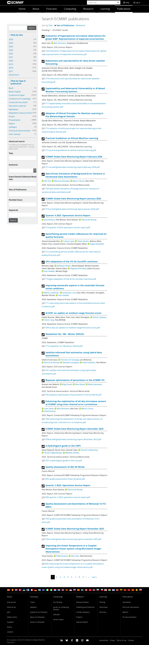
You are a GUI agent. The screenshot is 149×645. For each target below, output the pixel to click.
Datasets (33, 607)
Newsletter (126, 602)
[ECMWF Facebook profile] (71, 640)
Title (11, 153)
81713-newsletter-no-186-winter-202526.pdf (63, 346)
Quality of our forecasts (38, 612)
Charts (32, 602)
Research (88, 8)
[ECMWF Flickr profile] (77, 640)
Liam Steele (49, 408)
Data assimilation (82, 602)
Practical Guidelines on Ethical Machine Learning (71, 138)
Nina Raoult (80, 384)
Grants (9, 627)
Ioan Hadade (49, 271)
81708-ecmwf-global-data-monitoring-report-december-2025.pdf (72, 439)
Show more (14, 74)
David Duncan (50, 411)
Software (56, 614)
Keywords (13, 210)
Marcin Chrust (78, 181)
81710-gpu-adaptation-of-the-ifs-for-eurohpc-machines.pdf (70, 279)
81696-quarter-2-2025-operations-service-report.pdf (67, 497)
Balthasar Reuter (64, 265)
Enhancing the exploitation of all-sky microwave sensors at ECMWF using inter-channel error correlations (75, 403)
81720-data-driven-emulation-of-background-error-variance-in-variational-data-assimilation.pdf (71, 190)
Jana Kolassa (49, 219)
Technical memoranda (130, 607)
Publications (123, 8)
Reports (125, 612)
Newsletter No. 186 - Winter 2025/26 (64, 334)
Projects (79, 617)
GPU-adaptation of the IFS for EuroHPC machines (71, 261)
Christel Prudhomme (89, 450)
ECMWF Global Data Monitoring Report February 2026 (73, 156)
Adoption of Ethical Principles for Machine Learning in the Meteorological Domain (74, 115)
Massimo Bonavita (61, 181)
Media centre (12, 617)
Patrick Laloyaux (99, 317)
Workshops (103, 607)
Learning (105, 8)
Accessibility (103, 640)
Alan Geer (75, 556)
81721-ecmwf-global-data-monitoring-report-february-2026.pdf (72, 167)
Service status (58, 619)
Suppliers (10, 622)
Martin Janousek (95, 384)
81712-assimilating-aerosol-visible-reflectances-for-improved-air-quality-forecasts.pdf (71, 253)
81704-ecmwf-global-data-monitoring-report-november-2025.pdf (72, 539)
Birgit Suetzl (67, 384)
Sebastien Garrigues (71, 362)
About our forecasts (37, 617)
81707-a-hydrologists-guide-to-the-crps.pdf (63, 460)
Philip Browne (62, 556)
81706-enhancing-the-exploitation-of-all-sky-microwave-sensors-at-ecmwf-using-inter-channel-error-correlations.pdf (72, 421)
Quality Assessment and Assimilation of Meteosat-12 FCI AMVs (75, 505)
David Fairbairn (88, 362)
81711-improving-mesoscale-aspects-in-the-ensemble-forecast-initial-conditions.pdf (73, 305)
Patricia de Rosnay (88, 219)
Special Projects (82, 622)
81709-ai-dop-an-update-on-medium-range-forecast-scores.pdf (72, 327)
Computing (70, 8)
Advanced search (17, 141)
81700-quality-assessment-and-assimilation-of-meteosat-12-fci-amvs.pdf (71, 520)
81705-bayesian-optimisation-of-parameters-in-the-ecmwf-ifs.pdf (72, 394)
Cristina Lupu (68, 241)
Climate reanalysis (83, 612)
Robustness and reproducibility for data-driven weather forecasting (75, 62)
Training (102, 602)
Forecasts (51, 8)
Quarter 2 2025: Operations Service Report (67, 485)
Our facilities (57, 602)
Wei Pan (47, 181)
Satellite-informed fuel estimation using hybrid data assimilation (73, 354)
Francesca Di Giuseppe (70, 359)
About (36, 8)
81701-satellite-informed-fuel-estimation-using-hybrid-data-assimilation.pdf (69, 372)
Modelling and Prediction (85, 607)
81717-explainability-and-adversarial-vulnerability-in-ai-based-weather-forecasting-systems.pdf (74, 105)
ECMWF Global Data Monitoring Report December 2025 (74, 428)
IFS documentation (129, 617)
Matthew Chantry (72, 452)
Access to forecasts (37, 622)
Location (10, 632)
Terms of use (121, 640)
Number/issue (15, 200)
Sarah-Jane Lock (69, 292)
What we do (11, 607)
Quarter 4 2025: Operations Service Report (67, 215)
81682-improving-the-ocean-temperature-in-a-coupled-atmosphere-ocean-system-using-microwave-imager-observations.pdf (73, 565)
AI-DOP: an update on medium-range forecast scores (73, 313)
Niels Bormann (60, 43)
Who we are (11, 602)
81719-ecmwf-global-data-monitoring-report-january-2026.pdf (71, 209)
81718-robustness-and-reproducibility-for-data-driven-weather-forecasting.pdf (71, 80)
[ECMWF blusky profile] (66, 640)
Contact (131, 640)
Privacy (112, 640)
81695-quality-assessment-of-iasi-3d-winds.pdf (64, 479)
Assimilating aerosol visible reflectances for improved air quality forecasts (76, 235)
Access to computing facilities (61, 608)
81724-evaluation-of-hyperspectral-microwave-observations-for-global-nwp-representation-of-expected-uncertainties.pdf (74, 53)
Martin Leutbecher (51, 292)
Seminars (102, 612)
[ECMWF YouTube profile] (87, 640)
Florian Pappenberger (53, 452)
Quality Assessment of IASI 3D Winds (65, 466)
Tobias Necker (83, 241)
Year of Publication (18, 189)
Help (126, 2)
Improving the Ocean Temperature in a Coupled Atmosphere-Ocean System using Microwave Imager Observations (73, 548)
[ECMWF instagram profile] (82, 640)
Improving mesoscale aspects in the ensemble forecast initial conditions (74, 287)
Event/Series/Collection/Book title (22, 178)
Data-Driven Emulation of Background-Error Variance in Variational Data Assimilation (75, 175)
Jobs (8, 612)
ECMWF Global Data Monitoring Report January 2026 (73, 198)
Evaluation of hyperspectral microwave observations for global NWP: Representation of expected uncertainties (75, 37)
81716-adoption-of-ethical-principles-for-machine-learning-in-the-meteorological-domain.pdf (72, 130)
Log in (136, 2)
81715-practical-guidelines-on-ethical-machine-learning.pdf (70, 150)
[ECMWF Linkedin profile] (61, 640)
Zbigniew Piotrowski (78, 268)
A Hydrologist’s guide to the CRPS (63, 445)
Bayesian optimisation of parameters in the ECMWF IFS (74, 380)
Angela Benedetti (97, 244)
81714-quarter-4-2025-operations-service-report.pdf (67, 227)
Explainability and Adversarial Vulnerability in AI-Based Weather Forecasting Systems (75, 90)
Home (22, 8)
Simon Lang (49, 320)
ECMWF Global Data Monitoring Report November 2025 (74, 528)
